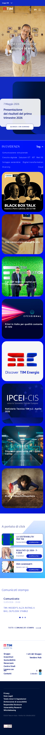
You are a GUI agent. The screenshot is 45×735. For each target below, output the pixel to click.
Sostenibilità (9, 660)
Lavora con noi (9, 670)
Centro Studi (9, 666)
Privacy (6, 693)
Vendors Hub (35, 657)
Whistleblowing (10, 710)
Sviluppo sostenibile (11, 162)
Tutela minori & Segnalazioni (15, 699)
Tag (39, 146)
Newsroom (9, 663)
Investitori (8, 657)
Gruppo (7, 654)
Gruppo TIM (5, 3)
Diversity (6, 167)
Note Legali (8, 696)
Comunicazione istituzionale (15, 153)
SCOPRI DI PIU (34, 542)
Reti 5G (40, 158)
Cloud (40, 167)
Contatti (8, 674)
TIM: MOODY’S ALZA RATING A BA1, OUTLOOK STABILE (19, 610)
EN (35, 10)
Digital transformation (33, 162)
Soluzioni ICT (24, 158)
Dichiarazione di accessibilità (15, 702)
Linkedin (35, 673)
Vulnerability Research (12, 708)
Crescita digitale (9, 158)
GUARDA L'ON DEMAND (19, 127)
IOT (33, 158)
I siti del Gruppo (34, 654)
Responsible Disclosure (13, 705)
